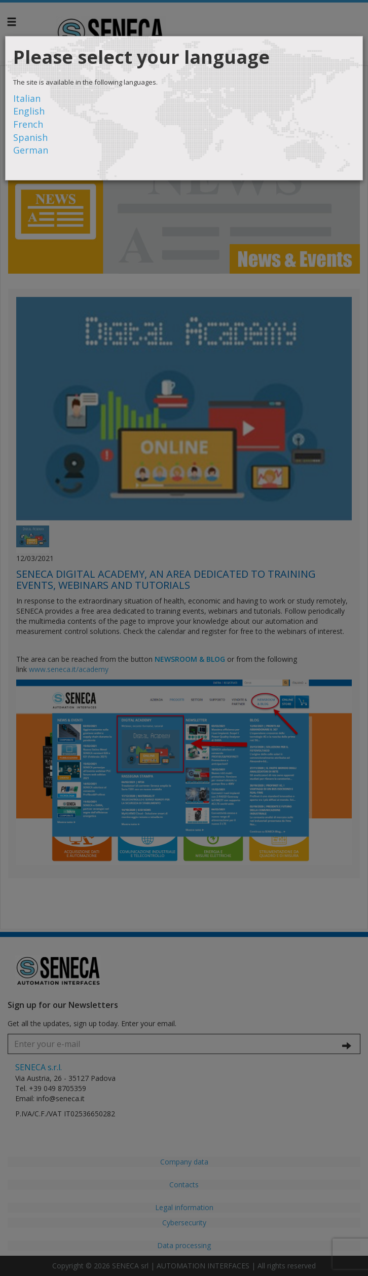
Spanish (30, 137)
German (30, 150)
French (28, 124)
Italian (27, 98)
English (29, 111)
